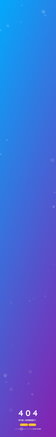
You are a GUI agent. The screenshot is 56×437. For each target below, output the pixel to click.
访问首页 (24, 424)
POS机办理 (32, 424)
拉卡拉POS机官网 (37, 429)
